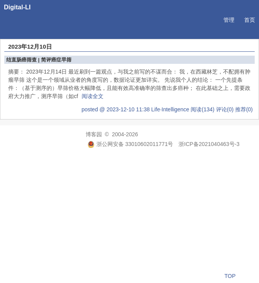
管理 (228, 20)
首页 (249, 20)
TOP (230, 276)
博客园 (94, 134)
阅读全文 (93, 96)
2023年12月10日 (30, 46)
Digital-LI (17, 7)
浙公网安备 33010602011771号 (130, 144)
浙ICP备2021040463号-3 (209, 144)
